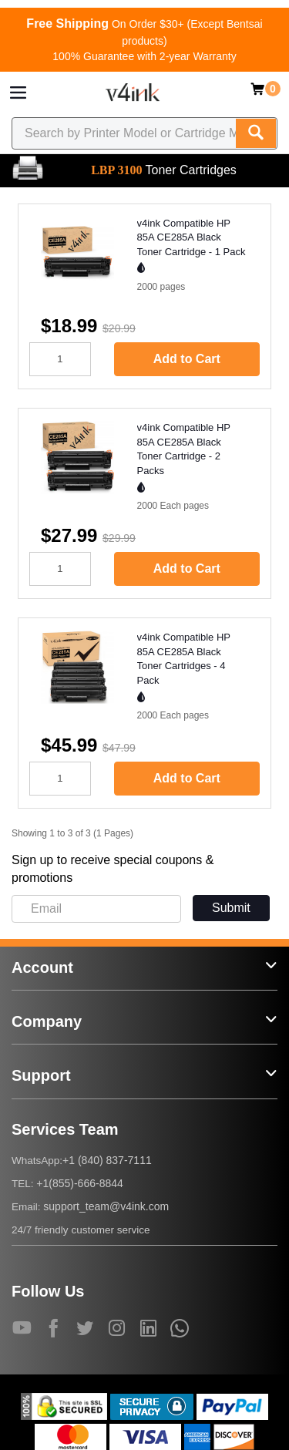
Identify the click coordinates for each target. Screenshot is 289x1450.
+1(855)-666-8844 (79, 1183)
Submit (231, 907)
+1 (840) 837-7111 (107, 1160)
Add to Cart (186, 358)
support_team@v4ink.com (106, 1206)
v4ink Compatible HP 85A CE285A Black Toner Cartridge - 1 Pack (191, 237)
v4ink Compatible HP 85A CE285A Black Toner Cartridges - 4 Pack (183, 658)
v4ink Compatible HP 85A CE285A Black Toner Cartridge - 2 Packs (183, 449)
